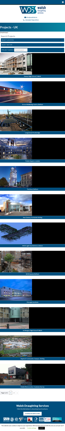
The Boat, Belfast (32, 189)
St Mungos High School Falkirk (32, 330)
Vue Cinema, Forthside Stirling (32, 217)
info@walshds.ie (31, 17)
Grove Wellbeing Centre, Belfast (32, 104)
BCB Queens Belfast (32, 274)
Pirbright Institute (32, 302)
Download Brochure (32, 413)
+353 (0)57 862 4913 (32, 20)
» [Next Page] (17, 393)
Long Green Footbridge (32, 133)
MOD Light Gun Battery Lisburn (32, 246)
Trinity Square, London (32, 161)
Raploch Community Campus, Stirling (32, 359)
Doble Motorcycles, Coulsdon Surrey (32, 387)
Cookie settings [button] (31, 428)
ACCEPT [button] (41, 428)
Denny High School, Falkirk (32, 76)
